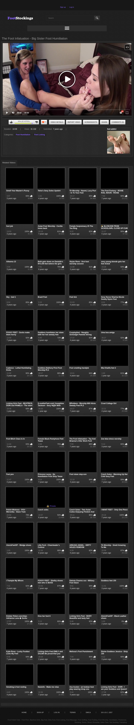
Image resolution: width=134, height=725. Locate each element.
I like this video (11, 122)
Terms (73, 712)
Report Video (74, 122)
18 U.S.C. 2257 (106, 712)
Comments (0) (118, 122)
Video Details (57, 122)
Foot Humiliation (23, 135)
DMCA (88, 712)
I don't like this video (36, 122)
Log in (71, 7)
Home (24, 712)
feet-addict (111, 129)
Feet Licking (39, 135)
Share (104, 122)
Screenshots (91, 122)
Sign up (63, 7)
